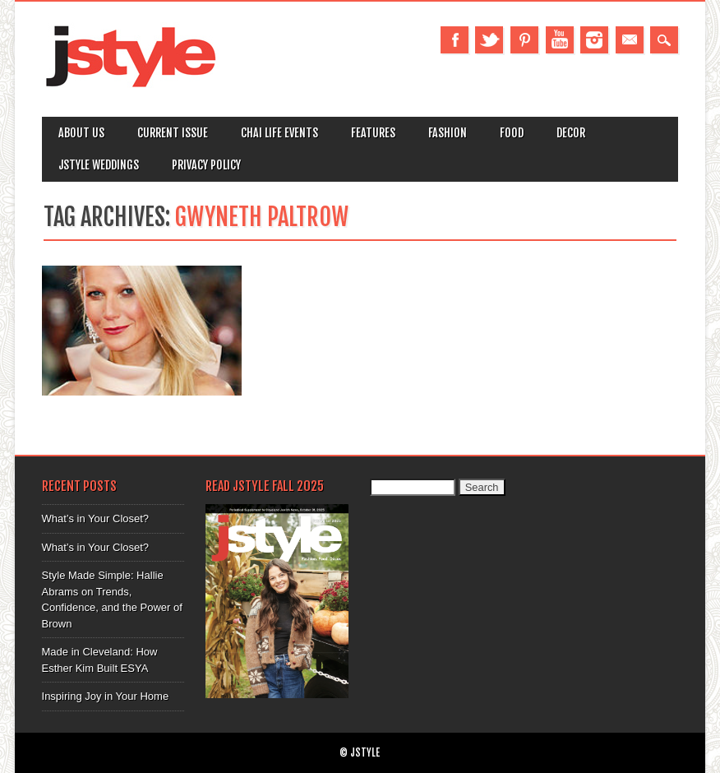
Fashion (447, 133)
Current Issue (172, 133)
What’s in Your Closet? (96, 518)
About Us (81, 133)
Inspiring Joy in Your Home (105, 696)
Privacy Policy (206, 165)
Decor (570, 133)
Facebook (454, 39)
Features (373, 133)
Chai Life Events (279, 133)
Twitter (489, 39)
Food (512, 133)
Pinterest (524, 39)
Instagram (594, 39)
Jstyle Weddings (98, 165)
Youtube (560, 39)
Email (630, 39)
